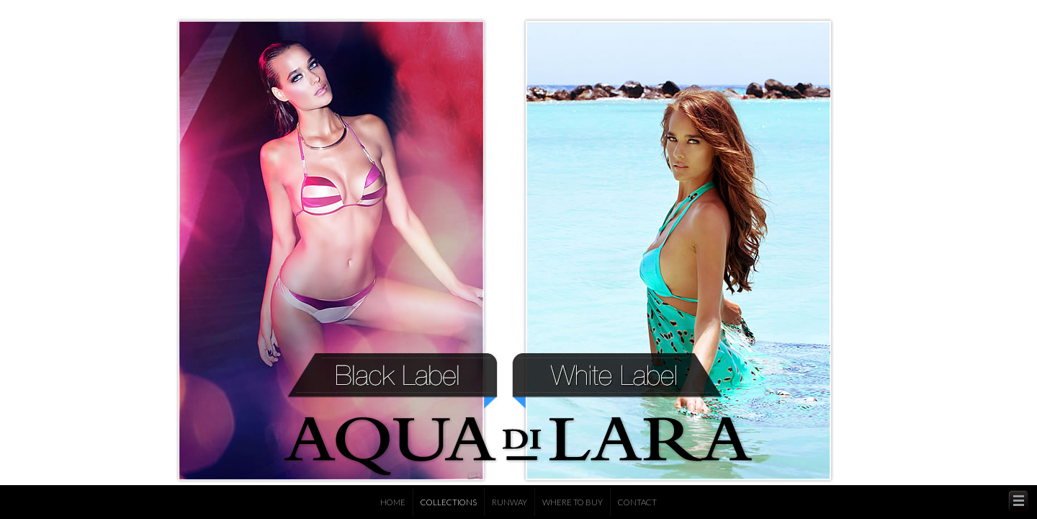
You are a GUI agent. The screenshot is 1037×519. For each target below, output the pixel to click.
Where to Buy (572, 502)
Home (392, 502)
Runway (509, 502)
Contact (637, 502)
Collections (449, 502)
